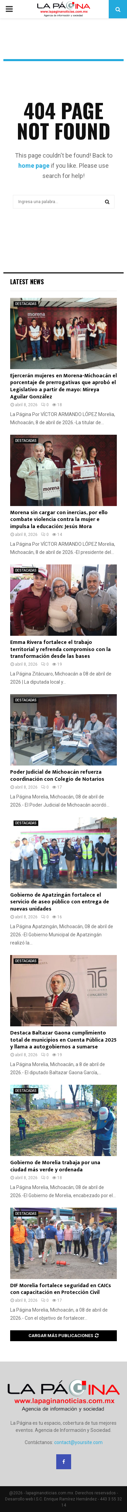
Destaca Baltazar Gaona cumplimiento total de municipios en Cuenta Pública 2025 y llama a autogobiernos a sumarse (63, 1040)
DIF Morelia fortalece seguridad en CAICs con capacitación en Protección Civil (60, 1289)
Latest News (27, 281)
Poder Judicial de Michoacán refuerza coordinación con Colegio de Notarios (57, 776)
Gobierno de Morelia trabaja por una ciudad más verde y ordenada (55, 1166)
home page (33, 165)
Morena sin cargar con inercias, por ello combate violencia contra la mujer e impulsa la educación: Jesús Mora (59, 520)
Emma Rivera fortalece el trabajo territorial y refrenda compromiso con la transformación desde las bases (60, 649)
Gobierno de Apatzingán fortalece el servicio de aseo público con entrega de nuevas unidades (59, 902)
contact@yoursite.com (78, 1442)
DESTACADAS (26, 304)
